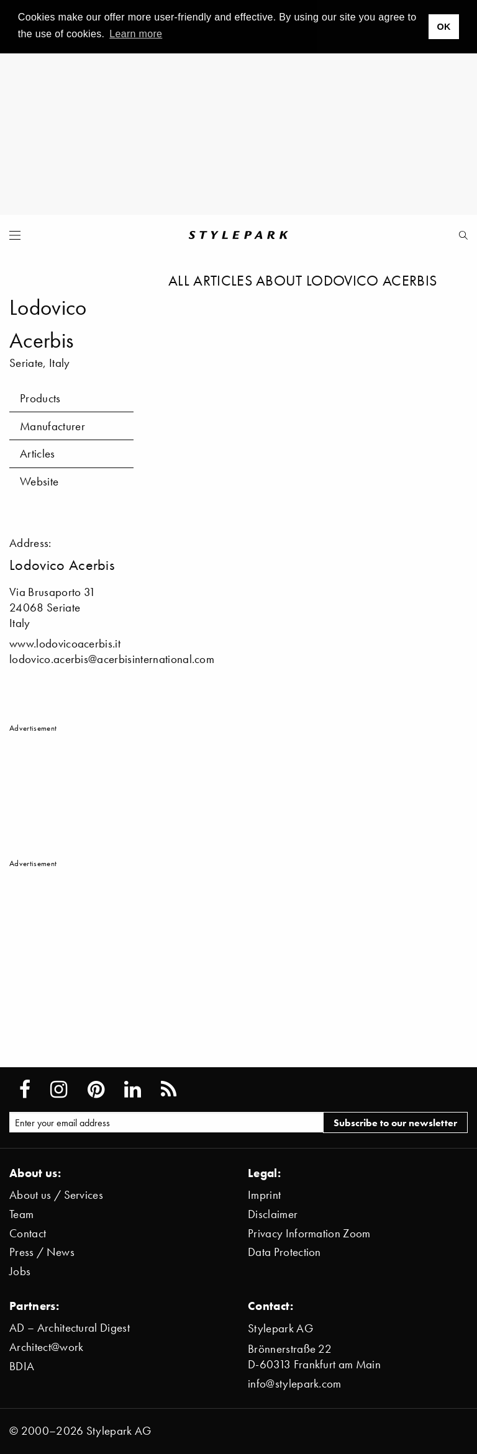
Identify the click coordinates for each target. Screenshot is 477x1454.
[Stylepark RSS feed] (168, 1089)
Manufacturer (52, 426)
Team (21, 1214)
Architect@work (46, 1347)
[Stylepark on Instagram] (58, 1089)
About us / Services (56, 1195)
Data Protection (284, 1252)
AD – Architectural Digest (69, 1328)
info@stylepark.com (295, 1383)
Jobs (19, 1271)
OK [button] (443, 27)
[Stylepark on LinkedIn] (132, 1089)
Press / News (42, 1252)
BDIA (21, 1366)
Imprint (264, 1195)
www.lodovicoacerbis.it (64, 643)
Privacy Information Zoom (309, 1233)
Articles (37, 453)
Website (39, 481)
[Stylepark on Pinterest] (96, 1089)
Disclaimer (273, 1214)
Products (40, 398)
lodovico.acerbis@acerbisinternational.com (111, 659)
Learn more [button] (135, 34)
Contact (27, 1233)
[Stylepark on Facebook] (24, 1089)
